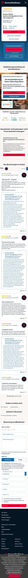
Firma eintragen (5, 519)
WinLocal (17, 541)
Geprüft (23, 290)
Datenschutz (4, 524)
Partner (3, 543)
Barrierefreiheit (5, 548)
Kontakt (3, 546)
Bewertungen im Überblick (14, 35)
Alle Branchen (4, 515)
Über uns (3, 539)
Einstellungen (12, 524)
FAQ (2, 531)
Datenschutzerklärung (10, 500)
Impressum (17, 539)
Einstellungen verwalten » (14, 570)
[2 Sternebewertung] (6, 430)
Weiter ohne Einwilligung (14, 572)
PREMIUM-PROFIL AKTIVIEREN (14, 49)
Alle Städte (4, 512)
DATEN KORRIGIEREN (14, 56)
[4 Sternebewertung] (11, 430)
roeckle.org (12, 28)
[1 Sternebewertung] (3, 430)
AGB (6, 498)
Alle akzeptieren (14, 575)
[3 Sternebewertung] (8, 430)
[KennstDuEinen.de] (10, 2)
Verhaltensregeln (6, 453)
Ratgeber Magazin (6, 517)
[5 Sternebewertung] (14, 430)
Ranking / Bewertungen (7, 534)
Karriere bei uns (19, 546)
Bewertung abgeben (14, 38)
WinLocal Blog (18, 543)
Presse (3, 541)
